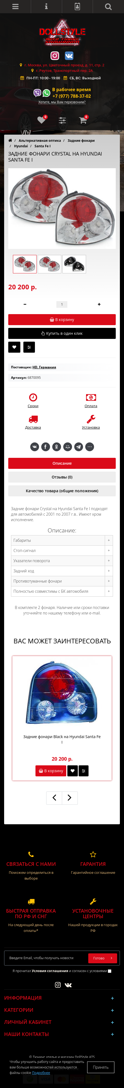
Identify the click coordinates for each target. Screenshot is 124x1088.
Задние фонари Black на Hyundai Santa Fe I (62, 739)
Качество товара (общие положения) (62, 490)
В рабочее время (71, 89)
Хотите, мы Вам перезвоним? (62, 102)
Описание (62, 463)
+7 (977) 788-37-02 (72, 96)
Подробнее (41, 1072)
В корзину (51, 770)
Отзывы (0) (62, 477)
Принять (101, 1067)
